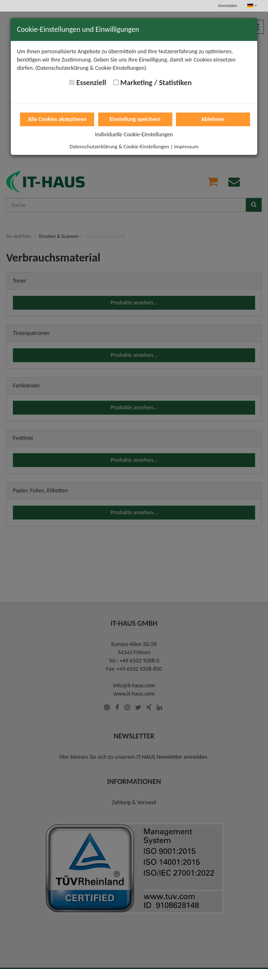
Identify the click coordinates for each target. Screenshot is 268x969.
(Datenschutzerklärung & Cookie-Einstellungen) (91, 67)
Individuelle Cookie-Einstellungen (134, 134)
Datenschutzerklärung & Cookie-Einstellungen (119, 146)
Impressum (186, 146)
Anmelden (227, 5)
